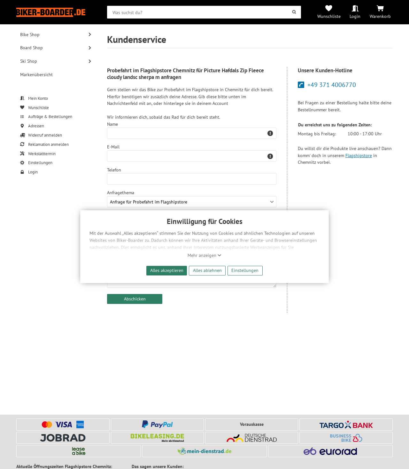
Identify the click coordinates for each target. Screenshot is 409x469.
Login (355, 16)
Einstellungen (245, 270)
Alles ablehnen (207, 270)
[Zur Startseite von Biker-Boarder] (55, 12)
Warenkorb (380, 16)
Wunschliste (329, 16)
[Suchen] (294, 12)
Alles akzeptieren (166, 270)
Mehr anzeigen (204, 255)
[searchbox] (204, 12)
